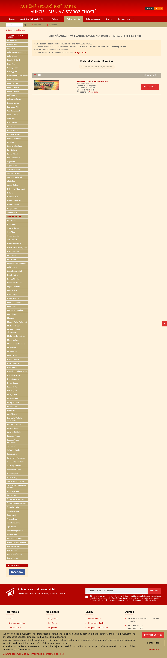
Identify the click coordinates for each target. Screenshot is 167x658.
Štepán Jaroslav (13, 511)
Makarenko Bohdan (15, 310)
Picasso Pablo (12, 399)
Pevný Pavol (12, 395)
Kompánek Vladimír (14, 271)
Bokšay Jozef (12, 95)
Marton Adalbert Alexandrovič (13, 331)
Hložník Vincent (13, 205)
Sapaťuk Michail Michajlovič (13, 441)
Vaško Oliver (12, 534)
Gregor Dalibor (13, 185)
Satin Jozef (11, 446)
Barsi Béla (11, 64)
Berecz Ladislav (13, 87)
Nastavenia (153, 649)
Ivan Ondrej (11, 224)
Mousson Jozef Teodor (16, 344)
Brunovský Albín (13, 107)
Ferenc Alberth (13, 154)
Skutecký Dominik (14, 466)
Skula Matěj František (15, 462)
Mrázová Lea (12, 352)
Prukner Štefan (13, 428)
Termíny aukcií (14, 627)
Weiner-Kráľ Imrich (14, 554)
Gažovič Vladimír (13, 173)
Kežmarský (11, 255)
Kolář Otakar (12, 267)
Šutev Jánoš (11, 515)
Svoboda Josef (12, 473)
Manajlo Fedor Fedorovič (17, 322)
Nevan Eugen (12, 383)
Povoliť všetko (153, 635)
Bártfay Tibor (12, 68)
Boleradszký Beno (14, 99)
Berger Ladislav (13, 91)
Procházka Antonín (14, 424)
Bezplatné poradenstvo (98, 627)
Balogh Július (12, 56)
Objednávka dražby (96, 623)
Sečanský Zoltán (13, 450)
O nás (10, 618)
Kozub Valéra (12, 275)
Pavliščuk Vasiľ (12, 387)
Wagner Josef (12, 550)
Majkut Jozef (12, 306)
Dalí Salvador (12, 123)
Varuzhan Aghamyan (15, 531)
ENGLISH (159, 9)
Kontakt (109, 19)
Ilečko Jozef (11, 220)
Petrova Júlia (12, 391)
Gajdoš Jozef (12, 165)
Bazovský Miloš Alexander (17, 76)
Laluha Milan (12, 294)
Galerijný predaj (93, 19)
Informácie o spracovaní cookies (47, 653)
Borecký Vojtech (13, 103)
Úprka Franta (12, 527)
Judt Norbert (12, 240)
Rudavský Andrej (13, 436)
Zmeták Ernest (13, 558)
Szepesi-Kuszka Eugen (16, 481)
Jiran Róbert (11, 232)
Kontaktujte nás (95, 618)
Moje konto (53, 627)
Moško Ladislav (13, 340)
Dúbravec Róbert (13, 134)
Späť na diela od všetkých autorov (96, 66)
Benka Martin (12, 83)
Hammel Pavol (12, 197)
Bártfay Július (12, 72)
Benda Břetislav (13, 79)
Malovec (10, 318)
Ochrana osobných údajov (16, 653)
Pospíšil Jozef (12, 414)
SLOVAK (149, 9)
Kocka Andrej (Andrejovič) (17, 263)
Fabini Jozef (11, 142)
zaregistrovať (80, 52)
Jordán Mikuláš (13, 236)
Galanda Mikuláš (13, 169)
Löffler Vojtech (13, 298)
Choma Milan (12, 212)
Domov (12, 19)
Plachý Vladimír (13, 402)
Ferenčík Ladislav (13, 158)
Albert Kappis (12, 44)
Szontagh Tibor (13, 491)
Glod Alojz (11, 181)
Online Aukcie (126, 19)
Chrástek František (14, 216)
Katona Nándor (13, 251)
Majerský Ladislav (14, 302)
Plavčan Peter (12, 406)
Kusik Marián (12, 291)
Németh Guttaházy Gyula (17, 371)
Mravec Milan (12, 348)
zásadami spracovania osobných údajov (125, 600)
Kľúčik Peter (12, 259)
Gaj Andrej (11, 162)
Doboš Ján (11, 126)
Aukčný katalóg (73, 19)
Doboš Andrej (12, 130)
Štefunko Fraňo (13, 507)
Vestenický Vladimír (14, 538)
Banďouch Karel (13, 60)
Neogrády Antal (13, 379)
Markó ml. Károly (13, 326)
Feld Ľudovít (12, 150)
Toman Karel (12, 519)
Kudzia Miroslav (13, 279)
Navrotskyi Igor (13, 363)
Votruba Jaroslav (13, 546)
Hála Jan (10, 193)
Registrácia (52, 25)
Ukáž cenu (93, 92)
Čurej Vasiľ (11, 119)
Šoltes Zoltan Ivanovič (15, 499)
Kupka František (13, 287)
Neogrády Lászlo (13, 375)
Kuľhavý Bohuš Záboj (15, 283)
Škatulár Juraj (12, 495)
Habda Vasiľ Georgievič (16, 189)
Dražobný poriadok (16, 623)
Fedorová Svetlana (14, 146)
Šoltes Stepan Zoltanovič (16, 503)
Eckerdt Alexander (14, 138)
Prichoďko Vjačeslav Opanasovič (15, 419)
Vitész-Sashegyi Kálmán (16, 542)
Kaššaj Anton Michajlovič (17, 248)
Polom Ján (11, 410)
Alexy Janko (11, 48)
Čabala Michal (12, 115)
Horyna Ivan (12, 208)
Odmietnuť (153, 643)
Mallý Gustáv (12, 314)
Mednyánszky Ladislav (16, 336)
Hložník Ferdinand (14, 201)
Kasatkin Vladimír (14, 244)
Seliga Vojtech (12, 454)
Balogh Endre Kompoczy (17, 52)
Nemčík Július (12, 367)
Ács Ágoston (12, 40)
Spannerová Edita (14, 470)
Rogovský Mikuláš (14, 432)
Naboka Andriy (13, 359)
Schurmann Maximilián (16, 458)
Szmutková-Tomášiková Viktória (16, 486)
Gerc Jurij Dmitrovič (14, 177)
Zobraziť (150, 86)
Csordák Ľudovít (13, 111)
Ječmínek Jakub (13, 228)
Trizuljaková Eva (13, 523)
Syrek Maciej (12, 477)
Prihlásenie (37, 25)
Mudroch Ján (12, 355)
